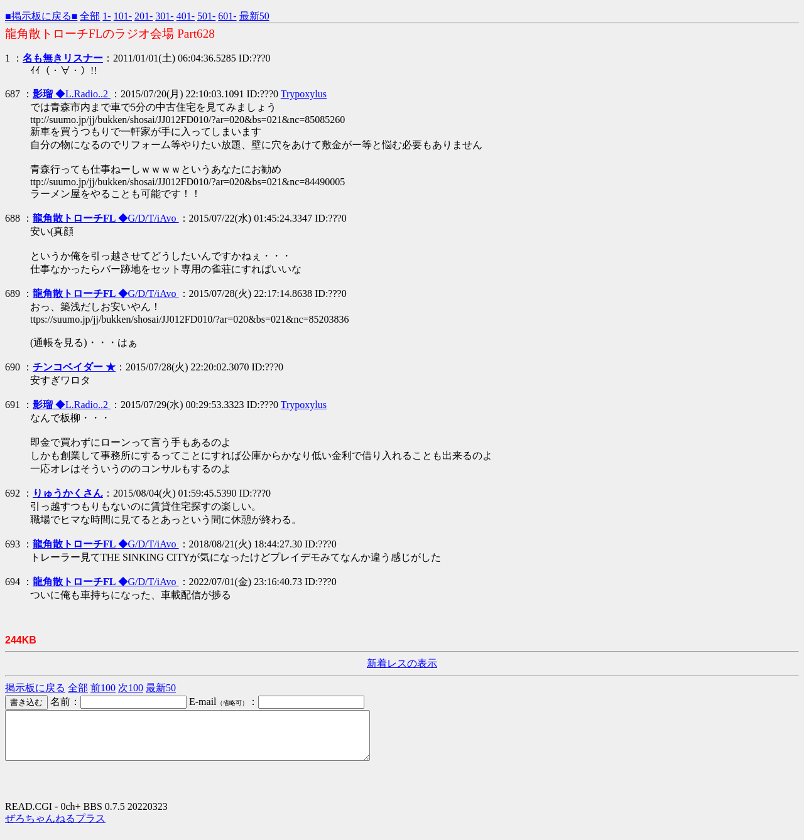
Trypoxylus (304, 94)
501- (206, 16)
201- (143, 16)
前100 (103, 687)
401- (186, 16)
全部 (90, 16)
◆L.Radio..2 (72, 94)
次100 (130, 687)
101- (123, 16)
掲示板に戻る (35, 687)
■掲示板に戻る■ (41, 16)
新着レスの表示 (402, 663)
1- (106, 16)
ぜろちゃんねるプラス (55, 827)
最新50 (254, 16)
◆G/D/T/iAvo (106, 218)
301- (164, 16)
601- (227, 16)
